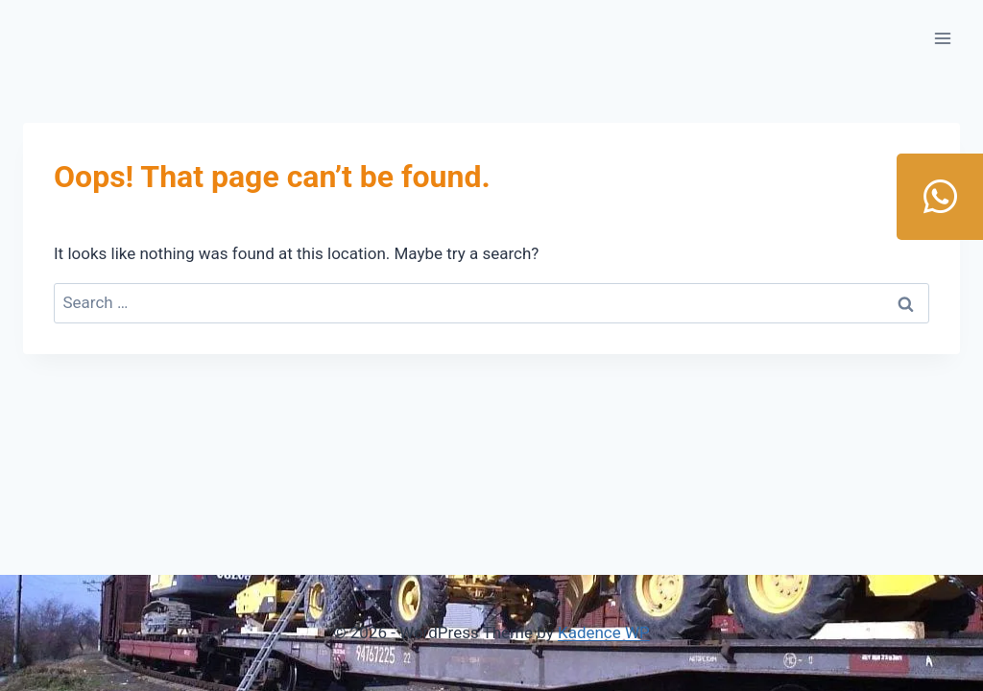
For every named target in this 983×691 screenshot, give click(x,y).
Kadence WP (604, 632)
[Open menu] (942, 38)
